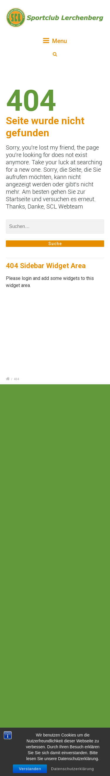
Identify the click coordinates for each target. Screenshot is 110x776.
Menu (55, 41)
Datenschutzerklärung (72, 769)
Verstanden (30, 769)
